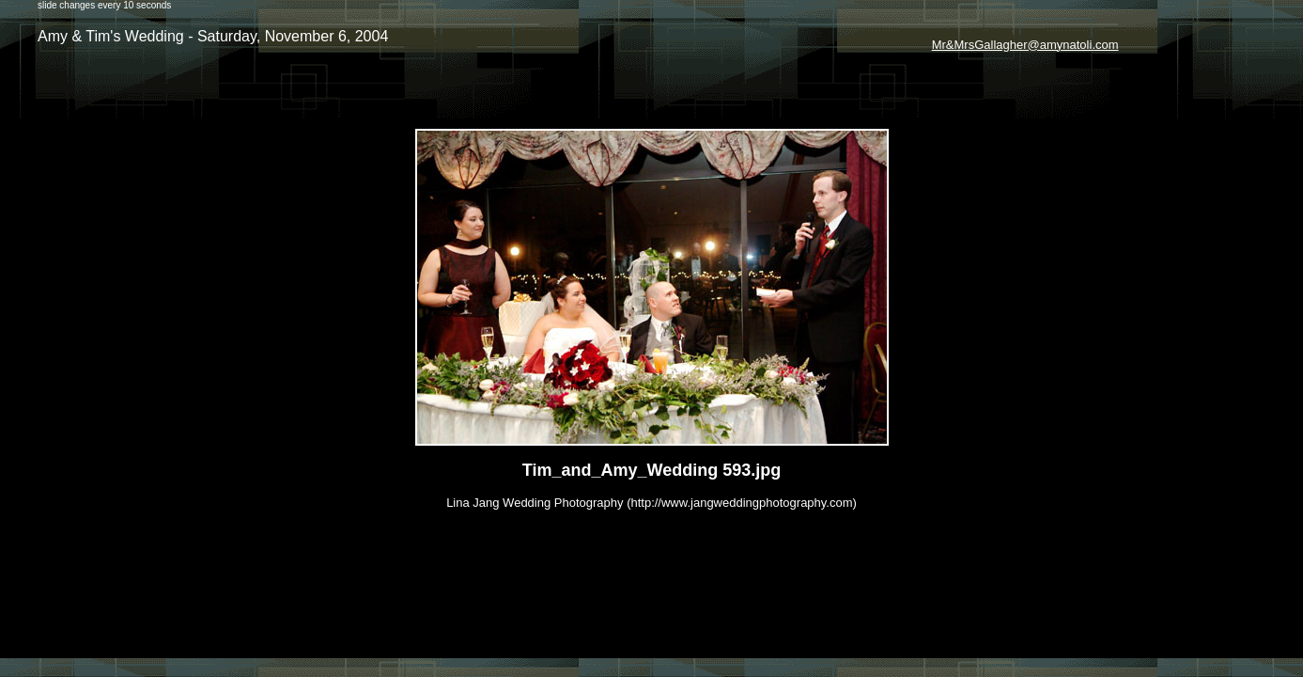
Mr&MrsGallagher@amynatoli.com (1025, 45)
